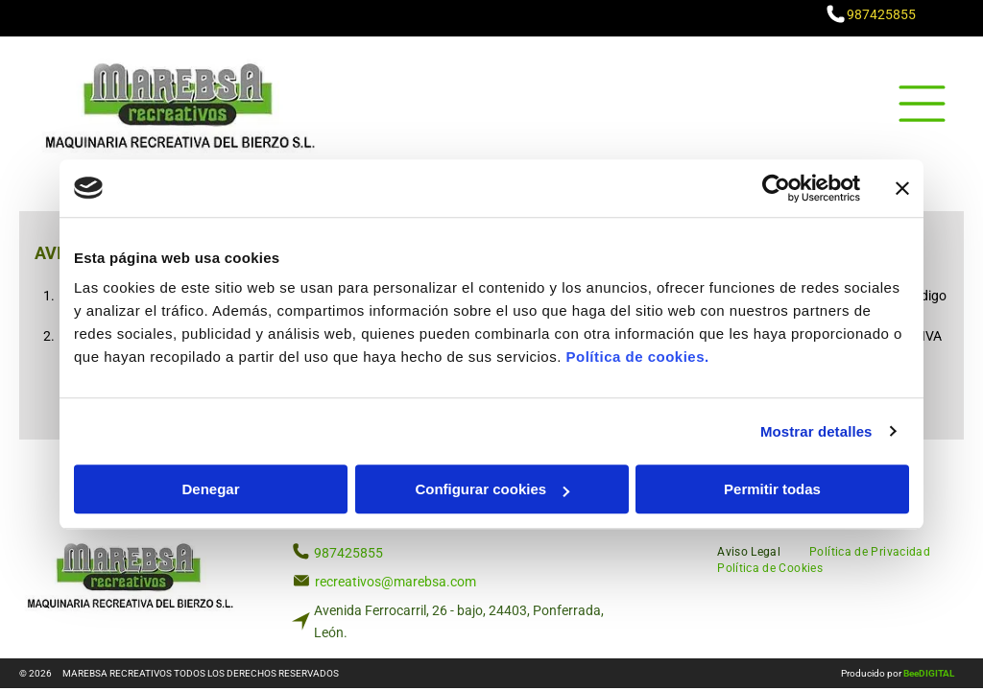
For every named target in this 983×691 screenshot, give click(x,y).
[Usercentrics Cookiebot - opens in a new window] (776, 188)
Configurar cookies (492, 489)
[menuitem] (749, 550)
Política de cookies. (636, 356)
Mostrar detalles (816, 431)
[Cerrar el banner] (902, 188)
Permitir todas (772, 489)
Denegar (210, 489)
